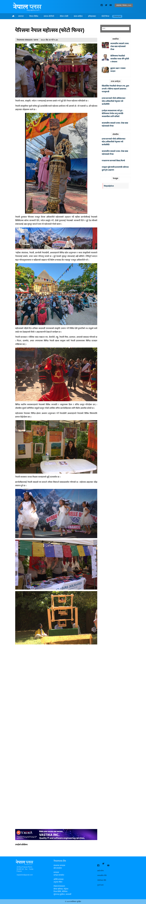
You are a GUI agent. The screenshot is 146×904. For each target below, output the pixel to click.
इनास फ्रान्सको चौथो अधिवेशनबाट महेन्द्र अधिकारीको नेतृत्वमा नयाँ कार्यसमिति (113, 101)
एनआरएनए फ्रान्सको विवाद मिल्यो (113, 160)
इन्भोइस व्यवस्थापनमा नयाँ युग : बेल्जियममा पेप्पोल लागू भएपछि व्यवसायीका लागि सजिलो (112, 113)
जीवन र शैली (64, 16)
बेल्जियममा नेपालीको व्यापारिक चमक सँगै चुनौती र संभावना (119, 58)
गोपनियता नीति (101, 878)
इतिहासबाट (92, 16)
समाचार (21, 16)
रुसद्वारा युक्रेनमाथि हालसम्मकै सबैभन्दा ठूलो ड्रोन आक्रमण (115, 168)
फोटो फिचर (105, 16)
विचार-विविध (33, 16)
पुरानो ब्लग (100, 883)
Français (117, 16)
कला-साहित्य (78, 16)
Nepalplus (109, 186)
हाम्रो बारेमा (100, 869)
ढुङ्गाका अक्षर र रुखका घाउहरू (118, 70)
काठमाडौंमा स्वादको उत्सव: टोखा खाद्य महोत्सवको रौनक (119, 46)
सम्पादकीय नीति (102, 873)
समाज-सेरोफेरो (49, 16)
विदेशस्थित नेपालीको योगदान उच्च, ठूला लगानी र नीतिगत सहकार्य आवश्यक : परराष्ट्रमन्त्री (115, 88)
